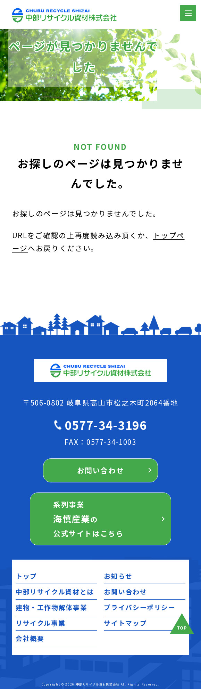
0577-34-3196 (106, 425)
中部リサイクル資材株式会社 (97, 684)
